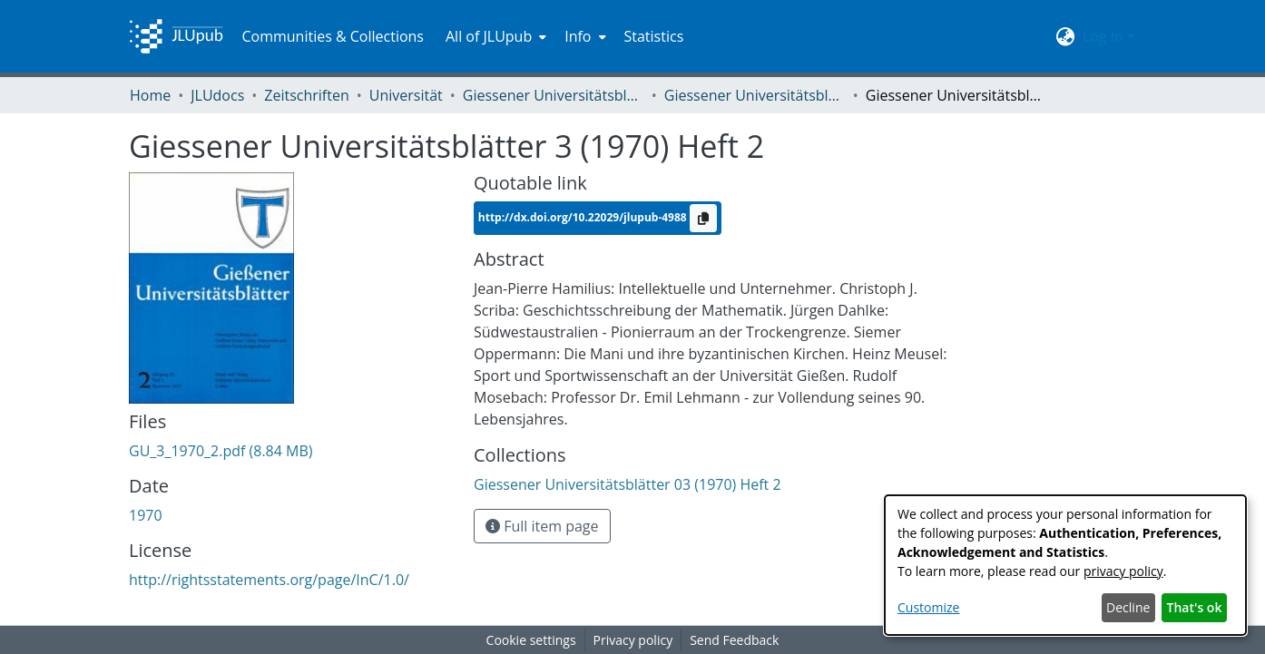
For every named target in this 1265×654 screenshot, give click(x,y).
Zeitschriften (306, 95)
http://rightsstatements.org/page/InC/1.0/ (269, 580)
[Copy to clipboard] (703, 218)
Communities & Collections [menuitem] (332, 36)
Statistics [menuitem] (654, 36)
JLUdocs (217, 95)
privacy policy (1123, 571)
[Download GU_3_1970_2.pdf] (221, 451)
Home (150, 95)
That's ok (1194, 607)
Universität (406, 95)
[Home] (176, 36)
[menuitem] (494, 36)
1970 (145, 515)
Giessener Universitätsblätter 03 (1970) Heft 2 (755, 95)
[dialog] (1065, 565)
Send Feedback (734, 640)
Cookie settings (531, 640)
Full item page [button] (542, 526)
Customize (928, 607)
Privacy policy (633, 640)
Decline (1128, 607)
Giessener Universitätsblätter (553, 95)
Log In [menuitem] (1103, 36)
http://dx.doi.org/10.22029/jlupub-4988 (584, 217)
